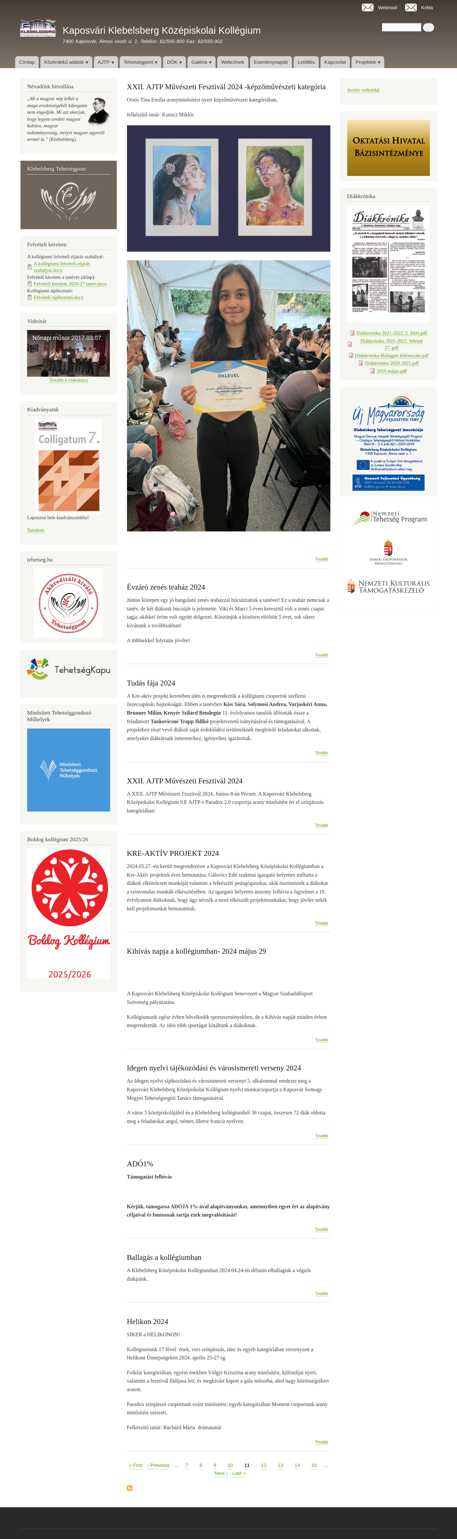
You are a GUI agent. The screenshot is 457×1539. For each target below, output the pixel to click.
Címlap (27, 62)
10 (230, 1465)
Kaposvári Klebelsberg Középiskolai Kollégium (161, 30)
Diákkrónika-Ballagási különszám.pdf (392, 355)
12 (264, 1465)
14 (297, 1465)
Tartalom (36, 530)
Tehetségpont (139, 64)
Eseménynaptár (271, 62)
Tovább (321, 559)
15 (314, 1465)
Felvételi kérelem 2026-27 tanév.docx (70, 283)
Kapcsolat (335, 62)
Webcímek (232, 62)
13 (280, 1465)
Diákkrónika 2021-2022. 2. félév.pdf (391, 333)
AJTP (104, 64)
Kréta (427, 7)
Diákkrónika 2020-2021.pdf (392, 363)
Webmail (387, 7)
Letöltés (306, 62)
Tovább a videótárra (68, 380)
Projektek (366, 64)
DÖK (172, 64)
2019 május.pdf (392, 371)
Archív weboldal (363, 90)
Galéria (199, 64)
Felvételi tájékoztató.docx (59, 297)
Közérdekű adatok (64, 64)
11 (247, 1465)
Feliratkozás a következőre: (129, 1488)
